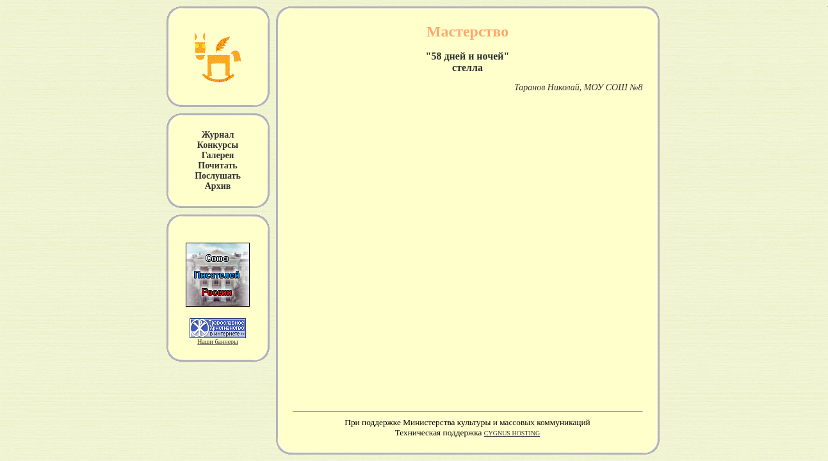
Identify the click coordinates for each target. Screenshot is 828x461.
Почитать (217, 165)
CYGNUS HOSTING (512, 433)
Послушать (218, 176)
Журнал (218, 135)
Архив (218, 186)
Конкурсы (217, 145)
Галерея (218, 155)
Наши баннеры (217, 341)
